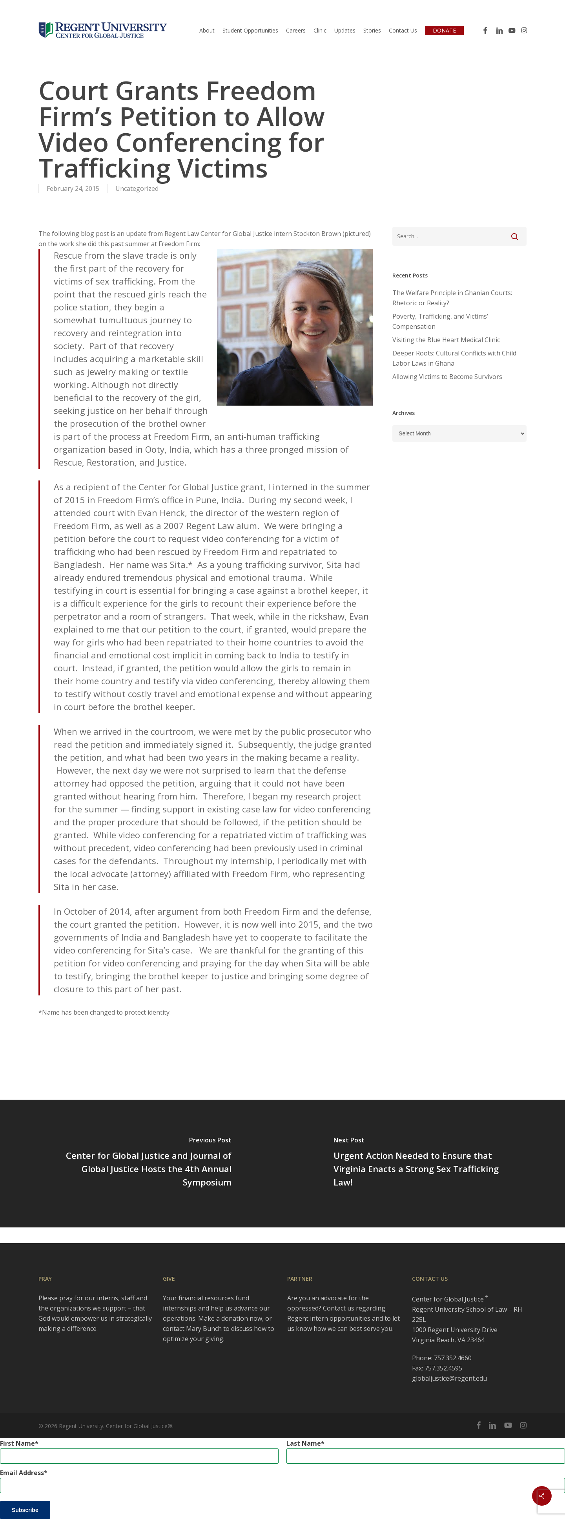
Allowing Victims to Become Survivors (447, 376)
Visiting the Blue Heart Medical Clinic (446, 339)
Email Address (22, 1472)
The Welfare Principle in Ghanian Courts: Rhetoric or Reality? (452, 297)
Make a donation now (230, 1318)
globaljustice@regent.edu (449, 1378)
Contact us (338, 1308)
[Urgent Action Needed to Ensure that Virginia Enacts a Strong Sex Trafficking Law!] (423, 1163)
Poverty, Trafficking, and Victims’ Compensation (440, 321)
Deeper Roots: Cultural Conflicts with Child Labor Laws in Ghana (454, 358)
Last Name (303, 1443)
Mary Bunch (204, 1328)
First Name (17, 1443)
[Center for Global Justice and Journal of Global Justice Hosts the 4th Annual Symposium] (141, 1163)
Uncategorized (137, 188)
